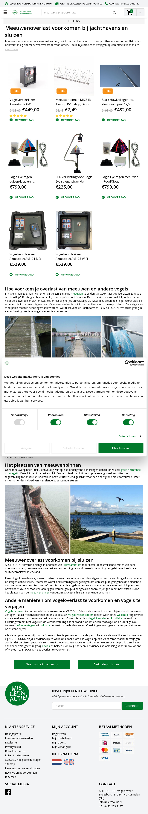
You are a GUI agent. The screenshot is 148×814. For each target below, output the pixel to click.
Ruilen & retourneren (17, 755)
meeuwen (77, 293)
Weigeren (27, 448)
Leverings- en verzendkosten (22, 768)
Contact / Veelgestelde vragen (23, 759)
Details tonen (127, 436)
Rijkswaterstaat (72, 565)
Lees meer (11, 49)
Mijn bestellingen (62, 738)
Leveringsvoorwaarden (19, 738)
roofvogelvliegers (25, 625)
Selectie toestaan (74, 448)
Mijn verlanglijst (61, 747)
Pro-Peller (117, 618)
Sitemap (10, 764)
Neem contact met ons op (42, 664)
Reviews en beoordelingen (21, 772)
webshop (122, 614)
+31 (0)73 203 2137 (111, 806)
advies (46, 646)
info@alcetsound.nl (110, 802)
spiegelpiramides (96, 618)
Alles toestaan (120, 448)
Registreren (59, 734)
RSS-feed (10, 777)
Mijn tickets (59, 742)
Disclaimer (11, 742)
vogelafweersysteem (81, 614)
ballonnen (45, 625)
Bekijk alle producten (106, 664)
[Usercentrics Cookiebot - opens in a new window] (127, 363)
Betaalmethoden (15, 751)
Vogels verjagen (14, 611)
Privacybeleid (13, 747)
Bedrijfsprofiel (13, 734)
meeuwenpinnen (40, 592)
